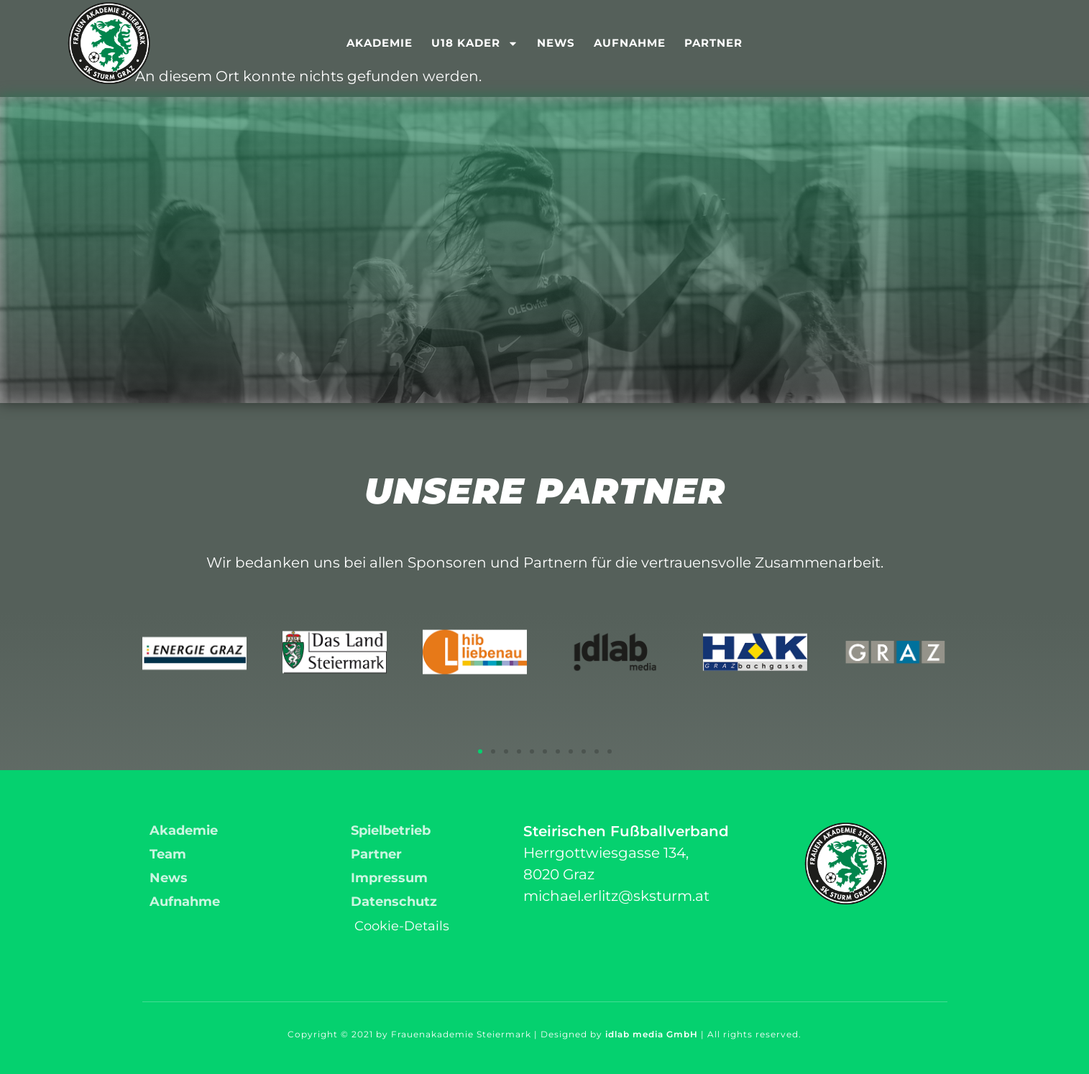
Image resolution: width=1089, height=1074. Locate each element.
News (556, 43)
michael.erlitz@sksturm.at (616, 895)
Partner (713, 43)
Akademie (379, 43)
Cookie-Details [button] (401, 926)
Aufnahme (630, 43)
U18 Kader (474, 43)
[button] (480, 751)
